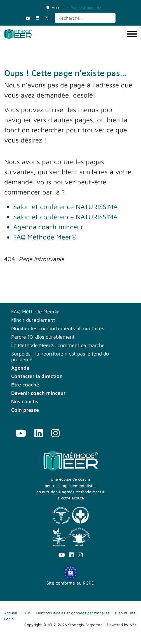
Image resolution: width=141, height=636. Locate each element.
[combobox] (85, 18)
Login (9, 618)
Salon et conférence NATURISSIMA (65, 207)
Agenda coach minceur (48, 227)
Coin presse (25, 410)
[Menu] (132, 34)
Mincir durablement (33, 320)
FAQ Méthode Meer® (45, 237)
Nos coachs (24, 401)
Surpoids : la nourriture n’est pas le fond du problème (60, 356)
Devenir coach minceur (38, 393)
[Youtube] (28, 18)
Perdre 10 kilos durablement (43, 337)
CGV (26, 612)
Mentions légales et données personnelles (72, 612)
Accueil (10, 612)
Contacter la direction (37, 376)
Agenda (20, 368)
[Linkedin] (37, 18)
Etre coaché (25, 385)
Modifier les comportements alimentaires (57, 328)
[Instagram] (46, 18)
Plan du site (125, 612)
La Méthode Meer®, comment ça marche (58, 345)
